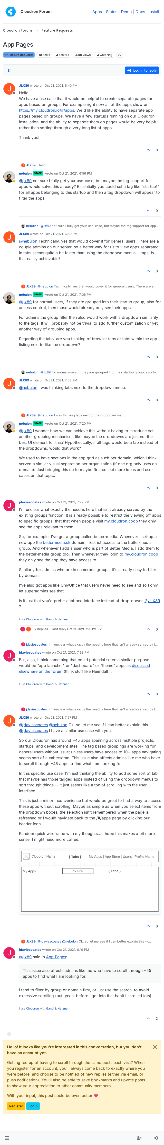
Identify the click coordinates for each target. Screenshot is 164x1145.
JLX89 (24, 85)
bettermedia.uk (56, 542)
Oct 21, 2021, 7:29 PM (73, 502)
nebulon (25, 173)
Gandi (50, 619)
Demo (126, 11)
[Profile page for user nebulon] (9, 177)
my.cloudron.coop (121, 521)
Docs (140, 11)
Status (111, 11)
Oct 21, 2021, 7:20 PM (75, 423)
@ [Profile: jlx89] (25, 180)
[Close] (155, 1047)
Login (33, 1106)
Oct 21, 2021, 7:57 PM (61, 717)
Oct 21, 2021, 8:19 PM (73, 949)
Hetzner (63, 619)
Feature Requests (18, 55)
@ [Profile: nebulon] (28, 241)
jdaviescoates (30, 502)
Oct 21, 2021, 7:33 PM (73, 652)
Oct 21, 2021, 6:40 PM (61, 85)
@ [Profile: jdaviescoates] (33, 724)
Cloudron (32, 619)
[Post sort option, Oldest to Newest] (9, 70)
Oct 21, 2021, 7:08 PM (61, 380)
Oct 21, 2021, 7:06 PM (75, 294)
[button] (7, 1138)
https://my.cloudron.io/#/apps (46, 110)
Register (16, 1106)
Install (154, 11)
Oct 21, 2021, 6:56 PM (75, 173)
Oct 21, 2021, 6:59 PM (61, 234)
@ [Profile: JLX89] (152, 600)
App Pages (56, 956)
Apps (97, 11)
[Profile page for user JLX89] (9, 89)
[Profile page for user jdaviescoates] (9, 505)
